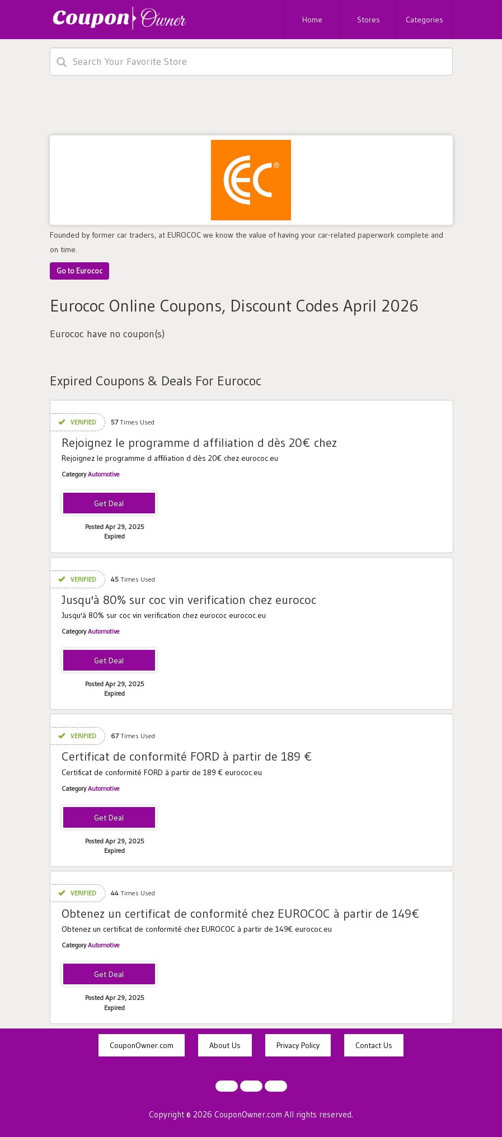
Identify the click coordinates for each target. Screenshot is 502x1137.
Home (312, 20)
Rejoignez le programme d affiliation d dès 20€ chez (199, 442)
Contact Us (373, 1045)
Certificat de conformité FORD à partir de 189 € (187, 756)
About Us (225, 1045)
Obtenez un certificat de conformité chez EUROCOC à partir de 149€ (241, 913)
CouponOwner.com (141, 1045)
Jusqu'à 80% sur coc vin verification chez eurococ (189, 599)
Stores (368, 20)
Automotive (104, 474)
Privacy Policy (298, 1045)
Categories (424, 20)
